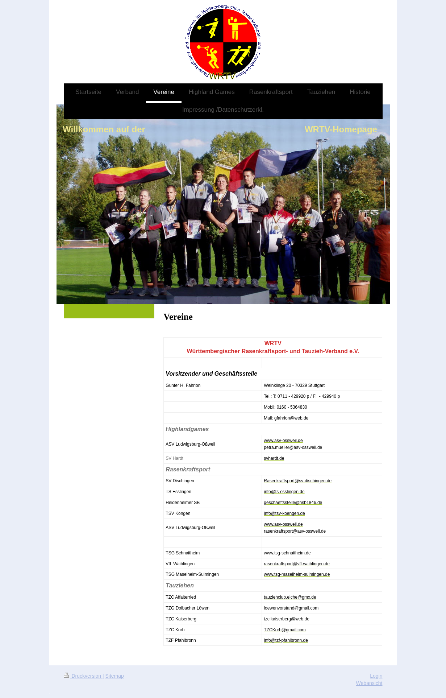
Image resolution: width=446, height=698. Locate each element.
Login (376, 676)
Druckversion (83, 676)
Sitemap (114, 676)
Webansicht (369, 683)
